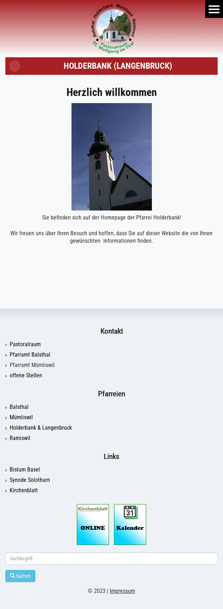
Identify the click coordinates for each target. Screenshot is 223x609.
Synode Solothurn (30, 480)
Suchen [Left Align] (20, 576)
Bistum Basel (25, 470)
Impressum (122, 591)
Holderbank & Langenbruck (41, 428)
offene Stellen (26, 375)
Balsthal (19, 407)
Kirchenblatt (24, 490)
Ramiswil (20, 438)
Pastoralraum (25, 344)
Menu (214, 9)
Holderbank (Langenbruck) (118, 66)
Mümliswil (21, 417)
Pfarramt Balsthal (30, 355)
